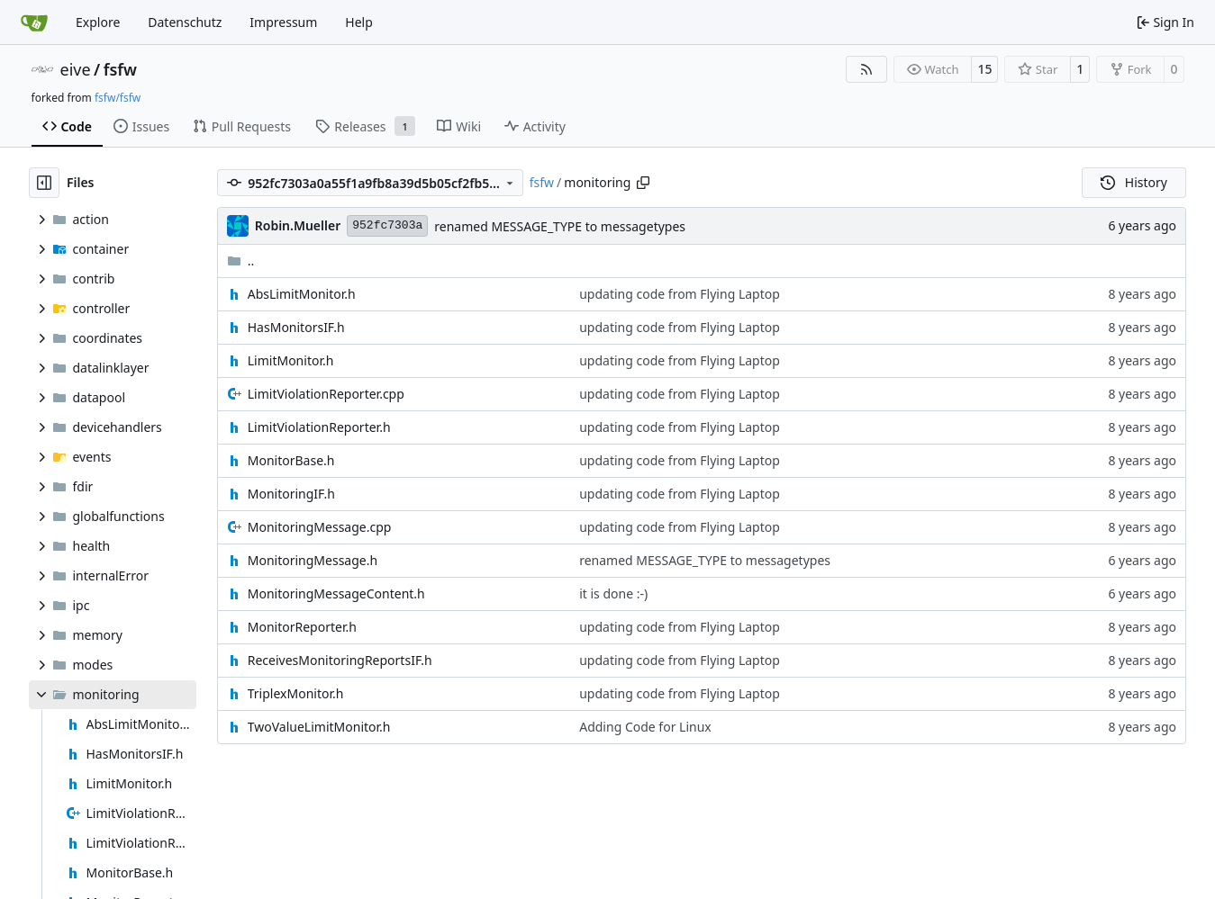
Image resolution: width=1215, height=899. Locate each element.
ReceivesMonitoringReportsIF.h (340, 660)
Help (359, 22)
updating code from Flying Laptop (679, 293)
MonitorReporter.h (302, 626)
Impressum (283, 22)
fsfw (120, 69)
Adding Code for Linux (645, 726)
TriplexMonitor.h (296, 693)
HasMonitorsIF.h (296, 327)
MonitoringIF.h (291, 493)
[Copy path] (643, 182)
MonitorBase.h (291, 460)
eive (75, 69)
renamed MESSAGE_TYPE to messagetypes (559, 226)
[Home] (34, 22)
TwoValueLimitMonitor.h (319, 726)
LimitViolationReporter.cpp (326, 393)
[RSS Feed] (866, 69)
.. (241, 260)
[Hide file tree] (44, 182)
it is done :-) (613, 593)
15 (984, 68)
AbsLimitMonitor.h (302, 293)
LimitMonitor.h (291, 360)
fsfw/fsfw (118, 97)
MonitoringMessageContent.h (336, 593)
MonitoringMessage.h (312, 560)
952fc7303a (387, 225)
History (1134, 182)
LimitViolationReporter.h (319, 427)
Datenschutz (185, 22)
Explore (98, 22)
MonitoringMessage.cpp (320, 526)
